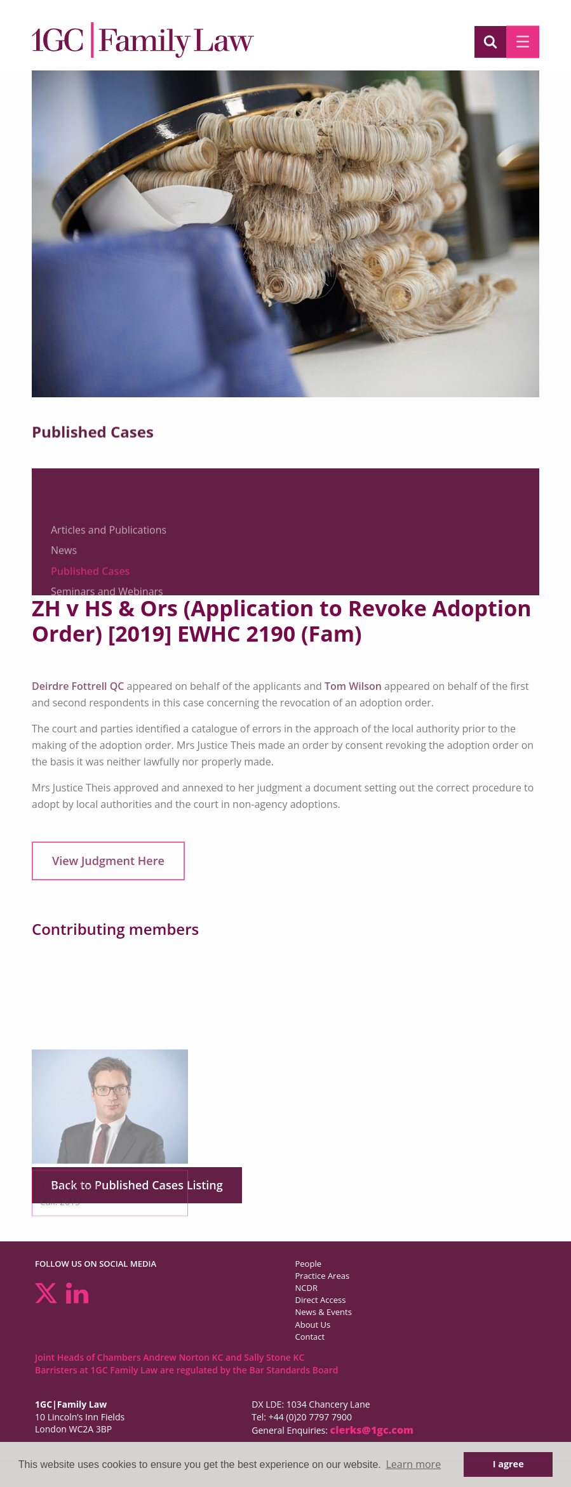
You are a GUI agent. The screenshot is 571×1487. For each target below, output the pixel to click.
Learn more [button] (413, 1464)
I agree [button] (508, 1464)
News (64, 598)
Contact (310, 1336)
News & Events (323, 1312)
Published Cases (90, 618)
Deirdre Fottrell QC (78, 686)
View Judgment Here (108, 860)
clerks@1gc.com (372, 1430)
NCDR (306, 1287)
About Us (313, 1324)
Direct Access (320, 1299)
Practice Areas (322, 1275)
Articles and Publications (108, 577)
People (308, 1263)
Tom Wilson (353, 686)
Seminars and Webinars (107, 639)
